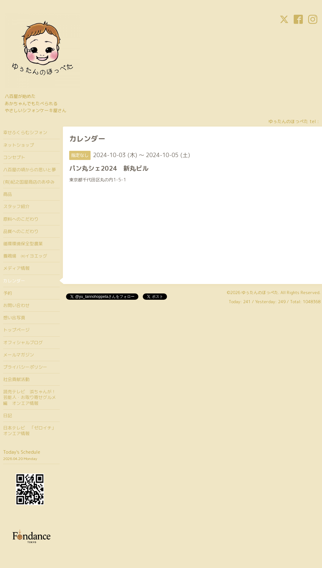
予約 (7, 293)
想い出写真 (14, 318)
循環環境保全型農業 (23, 244)
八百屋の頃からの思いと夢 (29, 170)
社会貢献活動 (16, 379)
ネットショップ (18, 145)
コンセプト (14, 157)
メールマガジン (18, 355)
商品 (7, 194)
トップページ (16, 330)
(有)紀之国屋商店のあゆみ (29, 182)
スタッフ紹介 (16, 206)
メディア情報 (16, 268)
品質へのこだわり (20, 231)
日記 (7, 415)
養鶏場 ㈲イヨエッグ (25, 256)
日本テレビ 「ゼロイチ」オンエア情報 (29, 430)
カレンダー (14, 281)
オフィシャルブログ (23, 342)
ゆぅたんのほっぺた (260, 292)
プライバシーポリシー (25, 367)
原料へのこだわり (20, 219)
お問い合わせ (16, 305)
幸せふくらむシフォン (25, 132)
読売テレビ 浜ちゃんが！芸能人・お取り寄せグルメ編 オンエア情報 (29, 397)
